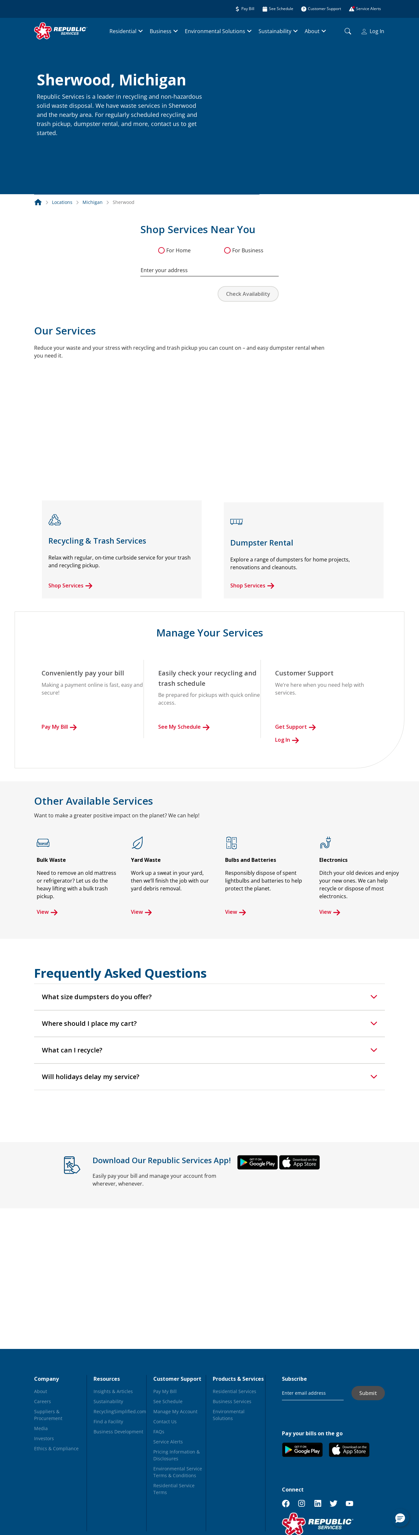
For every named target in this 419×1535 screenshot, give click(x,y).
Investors (44, 1438)
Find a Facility (108, 1421)
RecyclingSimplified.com (120, 1411)
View (47, 911)
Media (41, 1428)
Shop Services (70, 585)
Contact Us (165, 1421)
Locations (62, 202)
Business (160, 31)
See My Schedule (184, 726)
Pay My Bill (59, 726)
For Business (247, 250)
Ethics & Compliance (56, 1448)
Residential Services (234, 1391)
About (312, 31)
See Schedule (168, 1401)
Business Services (232, 1401)
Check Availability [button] (248, 293)
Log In (373, 31)
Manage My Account (175, 1411)
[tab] (209, 997)
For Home (178, 250)
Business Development (118, 1431)
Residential (122, 31)
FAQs (158, 1431)
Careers (42, 1401)
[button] (44, 147)
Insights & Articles (113, 1391)
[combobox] (209, 267)
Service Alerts (168, 1442)
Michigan (93, 202)
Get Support (295, 726)
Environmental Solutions (215, 31)
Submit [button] (368, 1393)
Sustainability (275, 31)
